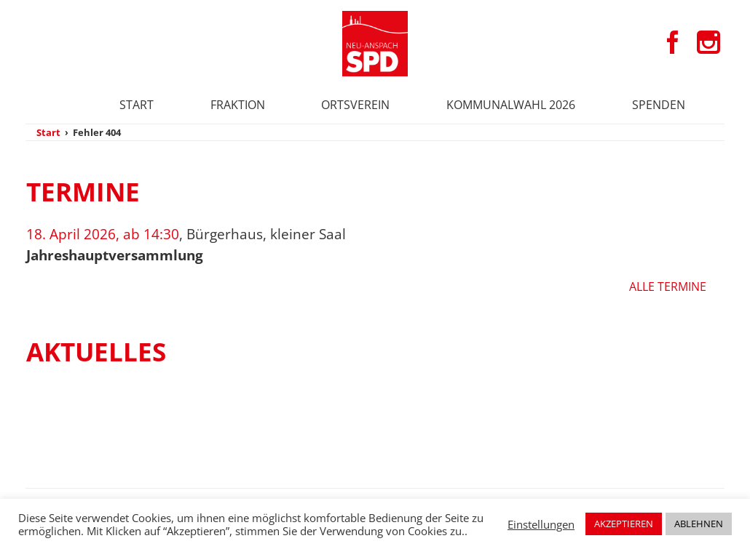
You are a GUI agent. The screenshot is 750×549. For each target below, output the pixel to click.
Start (136, 105)
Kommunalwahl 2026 (510, 105)
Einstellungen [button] (541, 524)
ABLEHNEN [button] (698, 523)
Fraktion (237, 105)
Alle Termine (667, 286)
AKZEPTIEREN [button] (623, 523)
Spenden (658, 105)
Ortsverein (355, 105)
